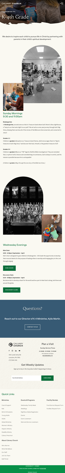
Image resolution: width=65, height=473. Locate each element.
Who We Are (5, 444)
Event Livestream (26, 416)
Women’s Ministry (7, 423)
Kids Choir (10, 267)
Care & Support (6, 403)
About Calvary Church (10, 439)
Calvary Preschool (7, 434)
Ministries (5, 398)
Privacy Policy (32, 471)
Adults (3, 416)
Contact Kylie (32, 325)
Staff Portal (5, 458)
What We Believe (7, 447)
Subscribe (48, 376)
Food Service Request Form (55, 403)
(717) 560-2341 (13, 358)
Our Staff (4, 451)
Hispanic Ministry (7, 427)
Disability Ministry (7, 430)
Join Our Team (6, 454)
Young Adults (5, 413)
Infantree (43, 467)
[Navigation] (61, 3)
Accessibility (48, 353)
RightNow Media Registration (29, 410)
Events (23, 413)
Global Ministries (6, 420)
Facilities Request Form (53, 406)
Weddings (24, 406)
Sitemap (37, 465)
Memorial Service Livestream (29, 420)
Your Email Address (16, 376)
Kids (3, 406)
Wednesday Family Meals (28, 403)
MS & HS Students (7, 410)
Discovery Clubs (12, 289)
